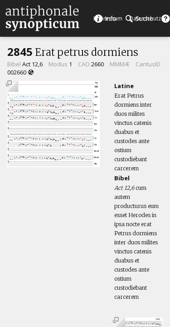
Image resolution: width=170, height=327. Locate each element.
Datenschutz (145, 18)
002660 (16, 72)
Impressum (107, 18)
